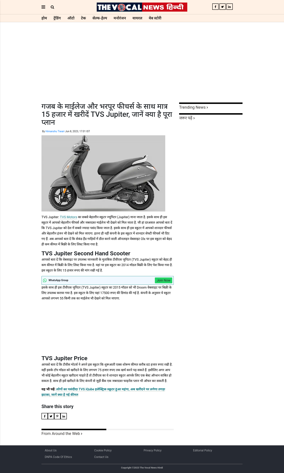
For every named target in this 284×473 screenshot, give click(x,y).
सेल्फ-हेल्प (99, 18)
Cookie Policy (103, 450)
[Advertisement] (142, 69)
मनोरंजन (120, 18)
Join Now (163, 280)
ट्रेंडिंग (57, 18)
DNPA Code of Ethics (58, 457)
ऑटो (71, 18)
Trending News (192, 107)
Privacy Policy (153, 450)
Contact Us (101, 457)
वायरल (137, 18)
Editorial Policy (202, 450)
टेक (83, 18)
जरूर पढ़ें (185, 118)
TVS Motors (68, 217)
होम (44, 18)
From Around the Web (60, 433)
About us (51, 450)
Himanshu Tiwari (54, 131)
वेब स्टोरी (155, 18)
